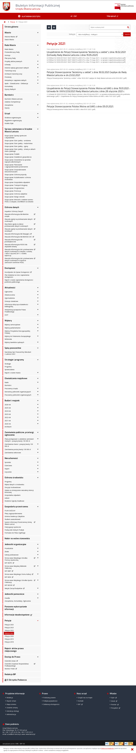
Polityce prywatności (107, 748)
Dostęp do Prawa (12, 657)
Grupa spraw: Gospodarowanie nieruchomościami (15, 171)
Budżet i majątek (12, 400)
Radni (6, 382)
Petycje (12, 22)
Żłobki (7, 552)
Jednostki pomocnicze (14, 594)
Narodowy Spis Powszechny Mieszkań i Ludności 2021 (18, 353)
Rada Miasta (10, 45)
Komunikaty (9, 86)
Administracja (11, 714)
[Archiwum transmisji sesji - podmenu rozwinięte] (38, 73)
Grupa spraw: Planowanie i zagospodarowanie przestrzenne (16, 166)
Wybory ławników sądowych (14, 342)
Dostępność (10, 268)
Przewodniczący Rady (12, 52)
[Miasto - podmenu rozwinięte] (38, 32)
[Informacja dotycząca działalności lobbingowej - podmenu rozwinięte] (38, 304)
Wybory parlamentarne (12, 328)
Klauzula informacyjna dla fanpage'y (17, 234)
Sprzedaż (8, 462)
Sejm (113, 698)
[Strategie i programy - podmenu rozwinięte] (38, 359)
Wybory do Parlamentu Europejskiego (18, 336)
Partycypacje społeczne (13, 527)
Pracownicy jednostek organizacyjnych (18, 395)
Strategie (8, 364)
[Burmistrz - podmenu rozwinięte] (38, 95)
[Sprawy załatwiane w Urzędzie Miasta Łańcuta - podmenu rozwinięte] (38, 129)
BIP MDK (8, 577)
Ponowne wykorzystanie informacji (16, 608)
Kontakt (80, 701)
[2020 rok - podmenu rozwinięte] (38, 423)
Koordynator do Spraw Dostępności (17, 272)
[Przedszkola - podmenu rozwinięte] (38, 548)
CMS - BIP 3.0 (20, 744)
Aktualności (10, 287)
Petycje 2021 (22, 22)
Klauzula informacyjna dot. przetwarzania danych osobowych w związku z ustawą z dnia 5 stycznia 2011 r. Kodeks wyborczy (19, 252)
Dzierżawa (8, 465)
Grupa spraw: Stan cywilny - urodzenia (18, 141)
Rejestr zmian (11, 701)
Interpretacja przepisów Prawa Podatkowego (15, 311)
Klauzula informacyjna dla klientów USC (18, 237)
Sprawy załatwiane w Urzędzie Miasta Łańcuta (18, 130)
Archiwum (8, 427)
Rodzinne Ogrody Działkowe (14, 501)
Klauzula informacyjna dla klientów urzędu (16, 215)
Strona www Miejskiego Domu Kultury (18, 574)
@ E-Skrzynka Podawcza (16, 680)
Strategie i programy (14, 359)
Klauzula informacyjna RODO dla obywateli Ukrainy (16, 245)
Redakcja (10, 698)
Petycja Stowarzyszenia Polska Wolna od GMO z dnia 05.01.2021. (80, 106)
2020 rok (8, 424)
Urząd (7, 113)
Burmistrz (9, 95)
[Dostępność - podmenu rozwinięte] (38, 268)
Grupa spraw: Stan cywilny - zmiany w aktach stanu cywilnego (20, 150)
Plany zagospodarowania (13, 513)
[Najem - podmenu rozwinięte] (38, 468)
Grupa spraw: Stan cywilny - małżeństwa (18, 143)
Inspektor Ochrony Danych (14, 211)
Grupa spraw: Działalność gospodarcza (18, 157)
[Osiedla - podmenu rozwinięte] (38, 598)
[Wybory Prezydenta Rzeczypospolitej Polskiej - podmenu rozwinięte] (38, 331)
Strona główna (11, 26)
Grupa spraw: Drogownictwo (14, 188)
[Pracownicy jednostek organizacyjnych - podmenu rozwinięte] (38, 394)
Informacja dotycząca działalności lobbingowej (16, 305)
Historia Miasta (10, 37)
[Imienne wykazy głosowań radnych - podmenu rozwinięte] (38, 67)
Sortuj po (72, 34)
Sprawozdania (9, 370)
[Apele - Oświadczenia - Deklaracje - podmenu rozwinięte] (38, 83)
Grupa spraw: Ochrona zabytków (16, 194)
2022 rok (8, 417)
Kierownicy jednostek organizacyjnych (18, 392)
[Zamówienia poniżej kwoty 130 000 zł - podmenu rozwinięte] (38, 449)
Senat (113, 701)
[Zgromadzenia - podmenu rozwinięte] (38, 298)
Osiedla (7, 598)
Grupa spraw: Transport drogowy (16, 185)
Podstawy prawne (49, 698)
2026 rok (8, 405)
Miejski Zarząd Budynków (13, 588)
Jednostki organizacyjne (15, 544)
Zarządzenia (9, 105)
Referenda (8, 339)
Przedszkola (9, 548)
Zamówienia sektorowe (13, 453)
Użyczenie (8, 472)
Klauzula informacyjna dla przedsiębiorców (13, 241)
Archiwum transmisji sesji (13, 74)
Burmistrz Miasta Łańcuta (13, 99)
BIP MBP (8, 571)
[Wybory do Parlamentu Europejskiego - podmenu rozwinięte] (38, 336)
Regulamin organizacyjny (13, 120)
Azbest (7, 498)
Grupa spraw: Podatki (12, 154)
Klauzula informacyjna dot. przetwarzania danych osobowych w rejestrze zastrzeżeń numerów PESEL (19, 260)
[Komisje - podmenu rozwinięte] (38, 55)
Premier (113, 705)
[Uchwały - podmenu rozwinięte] (38, 64)
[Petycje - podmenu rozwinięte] (38, 620)
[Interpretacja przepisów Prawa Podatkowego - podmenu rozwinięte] (38, 309)
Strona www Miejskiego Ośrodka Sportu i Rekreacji (18, 581)
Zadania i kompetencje (12, 102)
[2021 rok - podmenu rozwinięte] (38, 420)
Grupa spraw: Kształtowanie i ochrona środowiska (18, 178)
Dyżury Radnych (10, 89)
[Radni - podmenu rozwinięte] (38, 382)
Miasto (8, 32)
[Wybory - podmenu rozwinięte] (38, 320)
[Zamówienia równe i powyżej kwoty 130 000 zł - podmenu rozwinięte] (38, 444)
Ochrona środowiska (14, 477)
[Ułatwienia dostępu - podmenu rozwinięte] (29, 16)
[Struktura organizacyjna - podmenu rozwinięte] (38, 117)
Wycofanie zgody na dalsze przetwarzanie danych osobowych (16, 225)
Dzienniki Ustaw (10, 661)
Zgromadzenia (10, 298)
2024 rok (8, 411)
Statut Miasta (9, 40)
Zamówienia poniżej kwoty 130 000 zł (18, 449)
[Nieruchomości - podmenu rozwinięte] (38, 458)
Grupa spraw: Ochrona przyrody (15, 175)
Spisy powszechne (13, 348)
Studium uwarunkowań (13, 519)
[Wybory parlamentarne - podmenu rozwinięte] (38, 327)
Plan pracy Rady (10, 58)
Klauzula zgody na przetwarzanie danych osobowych (19, 220)
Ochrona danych (12, 207)
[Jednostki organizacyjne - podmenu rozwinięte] (38, 544)
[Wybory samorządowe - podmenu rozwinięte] (38, 324)
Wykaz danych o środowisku (14, 484)
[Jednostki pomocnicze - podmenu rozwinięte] (38, 594)
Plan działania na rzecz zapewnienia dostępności (17, 276)
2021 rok (8, 421)
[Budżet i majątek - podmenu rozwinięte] (38, 400)
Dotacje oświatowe (11, 301)
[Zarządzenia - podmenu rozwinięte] (38, 105)
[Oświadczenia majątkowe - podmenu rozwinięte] (38, 378)
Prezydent (114, 708)
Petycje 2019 (9, 639)
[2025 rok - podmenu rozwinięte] (38, 407)
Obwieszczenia (10, 295)
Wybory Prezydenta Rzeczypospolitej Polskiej (17, 332)
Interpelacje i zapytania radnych (15, 80)
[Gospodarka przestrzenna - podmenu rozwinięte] (38, 506)
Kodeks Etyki (9, 123)
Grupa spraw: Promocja (13, 191)
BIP (79, 704)
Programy (8, 367)
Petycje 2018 (9, 642)
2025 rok (8, 408)
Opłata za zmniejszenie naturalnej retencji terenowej (19, 491)
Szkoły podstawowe (11, 555)
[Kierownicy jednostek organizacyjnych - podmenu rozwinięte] (38, 391)
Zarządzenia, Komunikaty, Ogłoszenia (18, 601)
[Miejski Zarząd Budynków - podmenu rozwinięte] (38, 588)
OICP (6, 315)
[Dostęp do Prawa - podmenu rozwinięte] (38, 657)
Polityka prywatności (50, 701)
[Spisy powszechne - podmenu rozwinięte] (38, 348)
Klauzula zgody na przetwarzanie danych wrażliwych (19, 230)
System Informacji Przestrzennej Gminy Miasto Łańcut (18, 523)
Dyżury (7, 108)
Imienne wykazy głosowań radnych (17, 68)
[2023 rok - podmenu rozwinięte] (38, 414)
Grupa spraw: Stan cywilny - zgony (16, 146)
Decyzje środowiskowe (13, 487)
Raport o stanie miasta (12, 373)
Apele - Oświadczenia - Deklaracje (16, 83)
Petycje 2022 (9, 630)
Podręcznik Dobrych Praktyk (14, 530)
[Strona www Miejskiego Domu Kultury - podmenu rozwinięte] (38, 574)
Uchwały (8, 65)
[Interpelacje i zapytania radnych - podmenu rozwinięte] (38, 80)
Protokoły (8, 77)
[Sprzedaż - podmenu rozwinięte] (38, 462)
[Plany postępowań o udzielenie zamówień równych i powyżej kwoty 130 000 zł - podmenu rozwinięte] (38, 438)
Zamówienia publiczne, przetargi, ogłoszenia (19, 433)
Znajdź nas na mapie (85, 698)
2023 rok (8, 414)
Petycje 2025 (9, 625)
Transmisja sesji (10, 71)
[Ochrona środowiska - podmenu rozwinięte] (38, 477)
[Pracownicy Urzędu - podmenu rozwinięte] (38, 388)
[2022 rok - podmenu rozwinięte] (38, 417)
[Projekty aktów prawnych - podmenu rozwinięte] (38, 61)
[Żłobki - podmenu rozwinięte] (38, 551)
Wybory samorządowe (12, 325)
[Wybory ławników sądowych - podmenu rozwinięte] (38, 342)
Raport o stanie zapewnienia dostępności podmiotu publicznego (19, 281)
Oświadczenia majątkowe (16, 378)
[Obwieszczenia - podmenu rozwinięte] (38, 294)
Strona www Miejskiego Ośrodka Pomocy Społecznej (16, 559)
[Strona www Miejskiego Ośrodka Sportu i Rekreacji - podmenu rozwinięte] (38, 580)
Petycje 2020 (9, 636)
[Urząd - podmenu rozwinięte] (38, 113)
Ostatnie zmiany (12, 708)
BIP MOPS (8, 563)
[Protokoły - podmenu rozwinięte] (38, 77)
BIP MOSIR (8, 585)
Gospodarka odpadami (12, 495)
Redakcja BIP (10, 674)
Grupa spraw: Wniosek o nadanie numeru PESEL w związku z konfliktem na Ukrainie (19, 201)
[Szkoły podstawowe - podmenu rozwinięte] (38, 554)
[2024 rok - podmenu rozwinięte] (38, 411)
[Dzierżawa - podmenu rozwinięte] (38, 465)
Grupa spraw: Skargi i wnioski (15, 197)
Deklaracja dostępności (51, 704)
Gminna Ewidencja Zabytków (15, 516)
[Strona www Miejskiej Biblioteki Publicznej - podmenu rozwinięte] (38, 566)
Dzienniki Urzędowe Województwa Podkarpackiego (17, 665)
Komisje (7, 55)
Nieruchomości (11, 458)
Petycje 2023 (9, 628)
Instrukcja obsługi (13, 711)
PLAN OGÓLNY (10, 511)
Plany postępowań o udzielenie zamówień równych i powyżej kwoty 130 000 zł (19, 440)
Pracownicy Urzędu (11, 388)
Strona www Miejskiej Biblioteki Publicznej (15, 567)
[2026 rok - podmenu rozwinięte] (38, 404)
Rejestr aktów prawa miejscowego (14, 649)
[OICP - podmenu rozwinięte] (38, 314)
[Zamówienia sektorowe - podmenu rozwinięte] (38, 452)
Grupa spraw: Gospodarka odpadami (17, 182)
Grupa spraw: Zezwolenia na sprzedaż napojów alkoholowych (18, 161)
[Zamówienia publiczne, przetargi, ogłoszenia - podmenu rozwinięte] (38, 432)
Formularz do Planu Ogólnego (15, 533)
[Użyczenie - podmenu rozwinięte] (38, 471)
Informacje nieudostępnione (17, 614)
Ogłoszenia (8, 292)
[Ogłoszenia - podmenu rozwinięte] (38, 291)
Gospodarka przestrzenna (16, 506)
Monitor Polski (10, 669)
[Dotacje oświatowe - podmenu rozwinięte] (38, 301)
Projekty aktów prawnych (13, 61)
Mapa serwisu (11, 704)
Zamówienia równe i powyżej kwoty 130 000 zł (19, 445)
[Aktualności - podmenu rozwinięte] (38, 287)
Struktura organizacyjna (13, 118)
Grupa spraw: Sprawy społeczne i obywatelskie (16, 137)
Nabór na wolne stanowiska (17, 538)
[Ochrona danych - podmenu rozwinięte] (38, 207)
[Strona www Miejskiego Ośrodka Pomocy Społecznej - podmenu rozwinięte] (38, 558)
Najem (7, 469)
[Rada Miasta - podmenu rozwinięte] (38, 45)
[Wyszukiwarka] (107, 27)
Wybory (8, 320)
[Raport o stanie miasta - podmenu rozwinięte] (38, 372)
